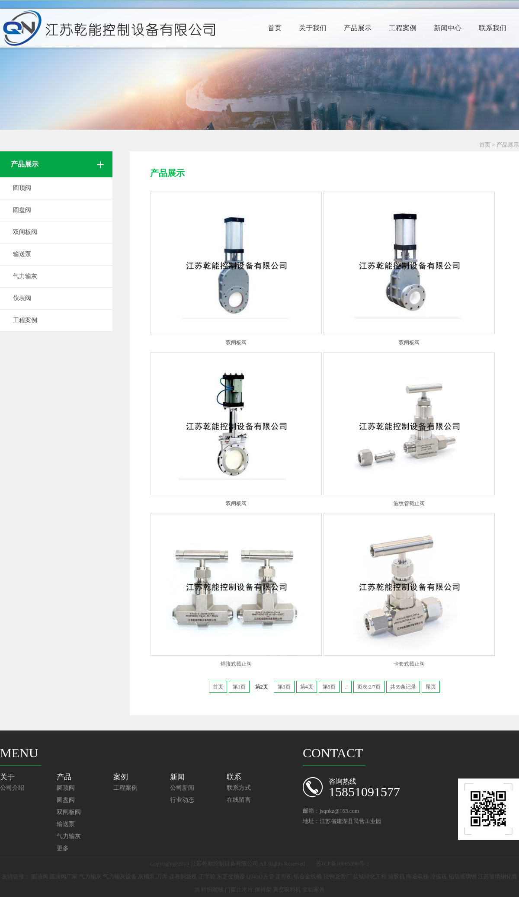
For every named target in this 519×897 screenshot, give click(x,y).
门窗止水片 (239, 889)
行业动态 (182, 800)
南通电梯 (417, 876)
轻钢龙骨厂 (338, 876)
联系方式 (239, 788)
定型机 (284, 876)
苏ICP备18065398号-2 (342, 863)
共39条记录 (403, 687)
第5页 (329, 687)
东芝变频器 (231, 876)
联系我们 (492, 28)
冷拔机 (438, 876)
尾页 (431, 687)
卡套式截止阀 (409, 664)
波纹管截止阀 (409, 503)
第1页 (239, 687)
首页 (275, 28)
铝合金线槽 (308, 876)
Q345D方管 (260, 876)
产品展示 (358, 28)
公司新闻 (182, 788)
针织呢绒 (212, 889)
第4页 (306, 687)
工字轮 (207, 876)
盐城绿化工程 (370, 876)
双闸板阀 (25, 232)
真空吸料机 (287, 889)
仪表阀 (22, 298)
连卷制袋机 (183, 876)
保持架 (263, 889)
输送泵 (22, 254)
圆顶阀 (22, 188)
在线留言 (239, 800)
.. (346, 687)
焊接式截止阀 (236, 664)
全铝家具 (313, 889)
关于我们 (313, 28)
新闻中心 (447, 28)
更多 (63, 848)
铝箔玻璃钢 (463, 876)
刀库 (161, 876)
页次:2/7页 (369, 687)
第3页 (284, 687)
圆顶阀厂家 (63, 876)
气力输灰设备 (120, 876)
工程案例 (402, 28)
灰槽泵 (146, 876)
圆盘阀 (22, 210)
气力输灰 (25, 276)
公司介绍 (12, 788)
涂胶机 (396, 876)
